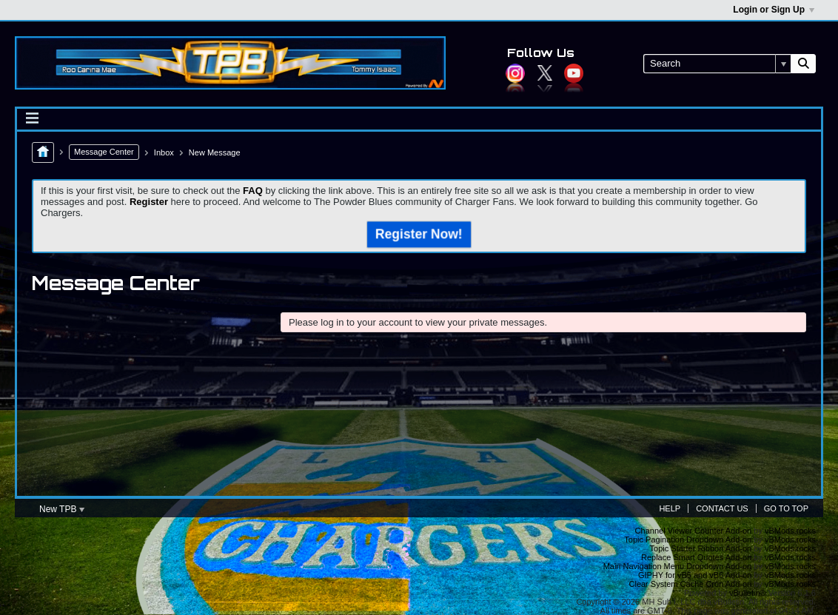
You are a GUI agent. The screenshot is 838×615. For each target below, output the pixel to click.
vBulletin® (747, 592)
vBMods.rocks (790, 530)
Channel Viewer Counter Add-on (693, 530)
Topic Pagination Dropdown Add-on (687, 539)
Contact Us (722, 508)
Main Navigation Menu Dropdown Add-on (677, 566)
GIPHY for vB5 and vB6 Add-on (694, 575)
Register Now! (419, 234)
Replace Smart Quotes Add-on (696, 557)
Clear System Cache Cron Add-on (690, 583)
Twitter (544, 73)
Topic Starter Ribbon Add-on (701, 548)
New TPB (61, 509)
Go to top (786, 508)
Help (669, 508)
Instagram (515, 73)
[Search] (717, 63)
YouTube (573, 73)
